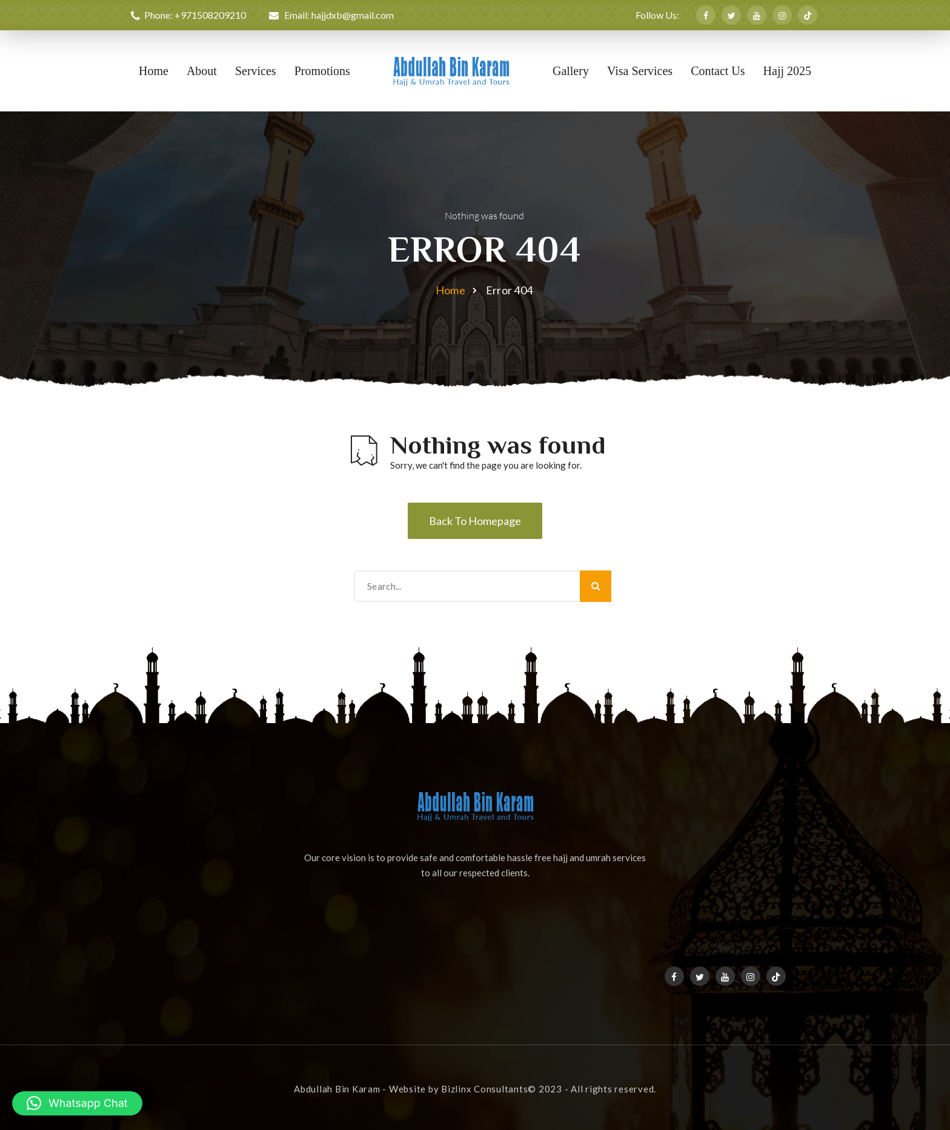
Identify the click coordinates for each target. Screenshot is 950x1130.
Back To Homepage (475, 520)
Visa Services (640, 71)
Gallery (571, 71)
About (202, 71)
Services (255, 71)
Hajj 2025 (787, 71)
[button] (77, 1103)
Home (153, 71)
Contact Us (718, 71)
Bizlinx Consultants (484, 1088)
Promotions (322, 71)
